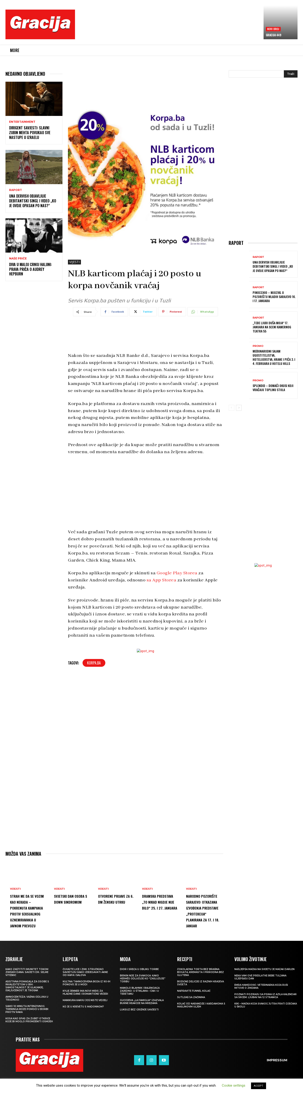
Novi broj (273, 29)
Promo (258, 346)
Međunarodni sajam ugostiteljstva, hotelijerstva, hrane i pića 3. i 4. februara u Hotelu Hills (274, 357)
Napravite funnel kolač (193, 1008)
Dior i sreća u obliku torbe (139, 987)
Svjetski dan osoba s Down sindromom (68, 901)
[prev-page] (231, 408)
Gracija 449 (273, 35)
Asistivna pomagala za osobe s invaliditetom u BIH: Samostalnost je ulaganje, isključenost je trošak (27, 1004)
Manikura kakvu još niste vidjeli (85, 1018)
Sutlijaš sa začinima (191, 1015)
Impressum (277, 1078)
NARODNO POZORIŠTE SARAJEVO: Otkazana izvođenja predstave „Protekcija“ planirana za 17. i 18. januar (203, 919)
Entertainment (22, 121)
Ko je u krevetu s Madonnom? (83, 1024)
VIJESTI (74, 262)
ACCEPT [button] (258, 1085)
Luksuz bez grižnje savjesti (139, 1027)
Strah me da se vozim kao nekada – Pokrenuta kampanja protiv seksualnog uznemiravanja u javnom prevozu (28, 913)
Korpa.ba (94, 663)
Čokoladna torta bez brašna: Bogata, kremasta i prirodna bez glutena (200, 990)
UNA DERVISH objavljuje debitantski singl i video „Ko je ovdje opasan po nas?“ (32, 200)
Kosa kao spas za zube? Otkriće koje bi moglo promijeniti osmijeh (29, 1038)
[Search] (291, 74)
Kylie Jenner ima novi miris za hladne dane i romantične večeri (85, 1010)
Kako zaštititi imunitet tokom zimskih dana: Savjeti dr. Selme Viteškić (26, 990)
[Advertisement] (169, 27)
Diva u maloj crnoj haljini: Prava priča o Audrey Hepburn (30, 269)
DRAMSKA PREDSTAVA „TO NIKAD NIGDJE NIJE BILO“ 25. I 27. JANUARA (158, 907)
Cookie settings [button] (233, 1085)
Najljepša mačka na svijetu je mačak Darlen (264, 987)
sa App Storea (161, 580)
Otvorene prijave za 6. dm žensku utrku (115, 901)
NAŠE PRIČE (18, 258)
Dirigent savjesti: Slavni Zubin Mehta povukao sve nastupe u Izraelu (29, 132)
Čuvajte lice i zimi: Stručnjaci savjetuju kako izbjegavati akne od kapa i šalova (85, 990)
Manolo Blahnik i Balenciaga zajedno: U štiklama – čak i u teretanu (140, 1008)
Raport (15, 190)
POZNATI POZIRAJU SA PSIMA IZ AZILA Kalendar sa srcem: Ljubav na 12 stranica (265, 1014)
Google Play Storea (177, 573)
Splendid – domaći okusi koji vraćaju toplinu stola (273, 387)
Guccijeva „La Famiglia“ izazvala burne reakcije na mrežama (142, 1019)
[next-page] (239, 408)
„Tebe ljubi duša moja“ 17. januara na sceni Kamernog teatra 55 (272, 326)
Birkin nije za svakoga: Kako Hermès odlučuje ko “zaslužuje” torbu (142, 996)
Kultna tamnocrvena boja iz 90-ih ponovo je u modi (86, 1001)
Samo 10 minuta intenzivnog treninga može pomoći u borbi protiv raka (26, 1026)
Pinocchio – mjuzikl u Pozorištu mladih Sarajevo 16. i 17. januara (274, 296)
